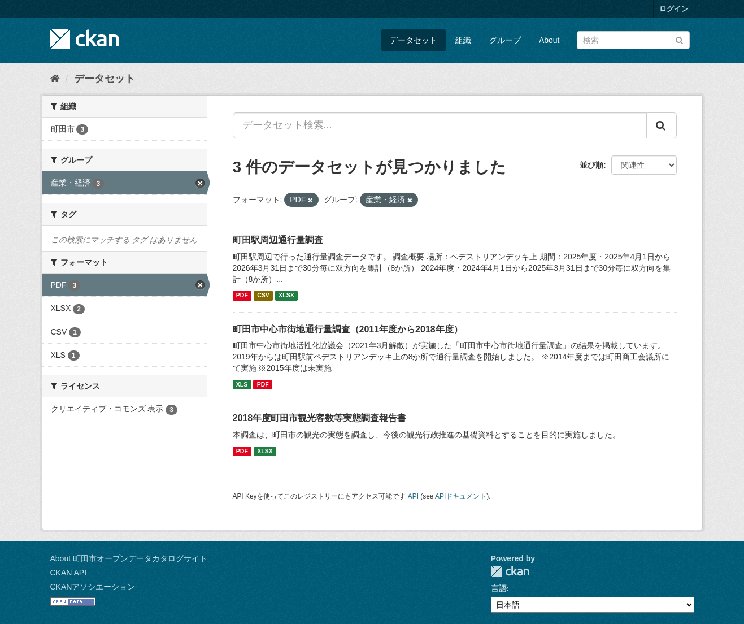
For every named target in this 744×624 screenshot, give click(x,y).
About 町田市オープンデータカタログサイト (128, 558)
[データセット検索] (633, 40)
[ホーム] (55, 78)
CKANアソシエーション (93, 586)
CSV (263, 295)
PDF (242, 295)
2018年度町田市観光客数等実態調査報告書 (320, 418)
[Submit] (679, 39)
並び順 (591, 165)
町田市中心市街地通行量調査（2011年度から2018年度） (348, 329)
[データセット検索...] (440, 125)
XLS (241, 384)
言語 (499, 588)
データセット (413, 40)
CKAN (510, 571)
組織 (463, 40)
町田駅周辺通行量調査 (278, 240)
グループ (505, 40)
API (413, 496)
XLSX (286, 295)
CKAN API (68, 572)
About (549, 40)
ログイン (674, 9)
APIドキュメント (460, 496)
